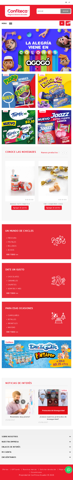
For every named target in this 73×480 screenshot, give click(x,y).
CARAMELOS (13, 281)
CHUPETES (12, 285)
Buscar (65, 11)
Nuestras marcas (30, 469)
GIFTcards (16, 469)
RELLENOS (12, 246)
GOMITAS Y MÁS (14, 289)
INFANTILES (13, 323)
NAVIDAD (11, 327)
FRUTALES (12, 242)
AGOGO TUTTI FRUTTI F (20, 204)
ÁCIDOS (11, 250)
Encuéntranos (36, 472)
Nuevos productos (49, 152)
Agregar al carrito (20, 208)
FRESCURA (12, 238)
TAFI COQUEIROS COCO (53, 204)
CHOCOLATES (13, 277)
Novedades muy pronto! (20, 417)
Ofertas (5, 469)
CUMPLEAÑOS (13, 315)
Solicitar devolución (48, 469)
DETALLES (12, 319)
